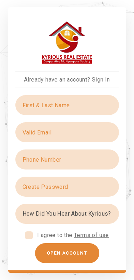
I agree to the (73, 235)
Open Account (67, 253)
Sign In (101, 79)
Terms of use (91, 235)
